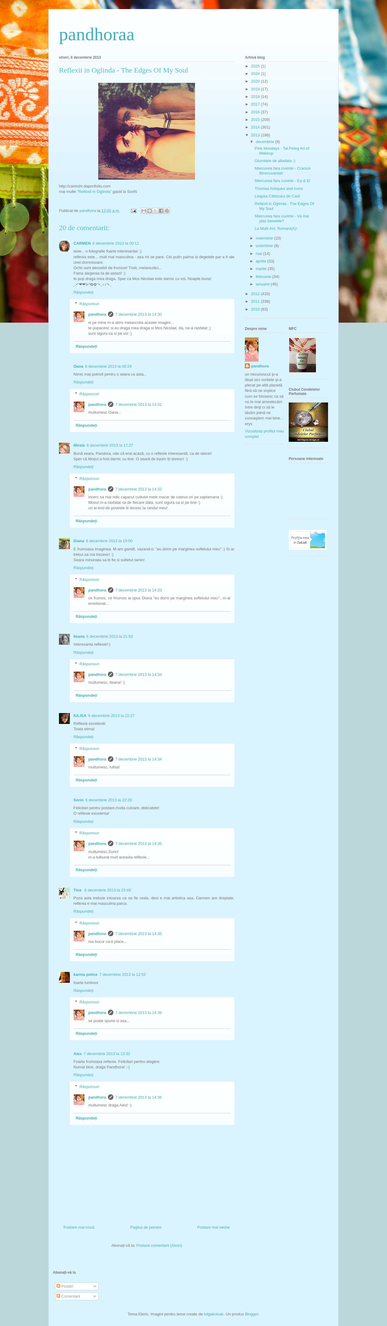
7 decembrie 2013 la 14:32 (138, 489)
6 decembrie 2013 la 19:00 (109, 541)
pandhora (97, 314)
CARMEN (82, 243)
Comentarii (68, 1296)
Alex (77, 1053)
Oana (78, 366)
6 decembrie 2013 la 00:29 (108, 366)
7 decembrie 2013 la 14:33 (138, 590)
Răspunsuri (89, 303)
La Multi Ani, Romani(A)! (276, 228)
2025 (256, 66)
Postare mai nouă (78, 1227)
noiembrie (265, 238)
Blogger (251, 1314)
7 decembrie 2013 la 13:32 (106, 1053)
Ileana (79, 636)
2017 (256, 104)
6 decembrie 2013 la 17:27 (110, 445)
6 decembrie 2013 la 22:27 (111, 715)
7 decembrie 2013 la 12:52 (122, 974)
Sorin (78, 800)
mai (259, 253)
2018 (256, 96)
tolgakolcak (213, 1314)
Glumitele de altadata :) (275, 160)
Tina (78, 890)
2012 (256, 294)
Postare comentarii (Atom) (159, 1245)
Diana (78, 541)
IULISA (79, 715)
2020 (256, 81)
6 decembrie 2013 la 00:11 (116, 243)
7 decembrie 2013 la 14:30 (138, 314)
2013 (256, 135)
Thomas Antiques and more (279, 188)
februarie (264, 276)
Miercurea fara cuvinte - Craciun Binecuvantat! (283, 170)
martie (262, 268)
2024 (256, 73)
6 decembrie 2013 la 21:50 (109, 636)
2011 (256, 301)
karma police (85, 974)
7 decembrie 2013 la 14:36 (138, 1012)
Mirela (79, 445)
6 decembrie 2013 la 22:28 (108, 800)
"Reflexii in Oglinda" (94, 191)
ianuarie (263, 284)
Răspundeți (83, 292)
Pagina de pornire (145, 1227)
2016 (256, 112)
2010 (256, 309)
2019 (256, 89)
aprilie (261, 261)
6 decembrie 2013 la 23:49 (107, 890)
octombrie (265, 245)
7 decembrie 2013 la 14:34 (138, 674)
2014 (256, 127)
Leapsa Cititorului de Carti (277, 196)
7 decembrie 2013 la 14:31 (138, 404)
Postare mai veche (213, 1227)
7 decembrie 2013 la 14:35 (138, 843)
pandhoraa (97, 34)
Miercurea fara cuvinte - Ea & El (282, 180)
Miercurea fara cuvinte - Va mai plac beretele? (282, 218)
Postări (65, 1286)
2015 (256, 119)
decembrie (265, 141)
